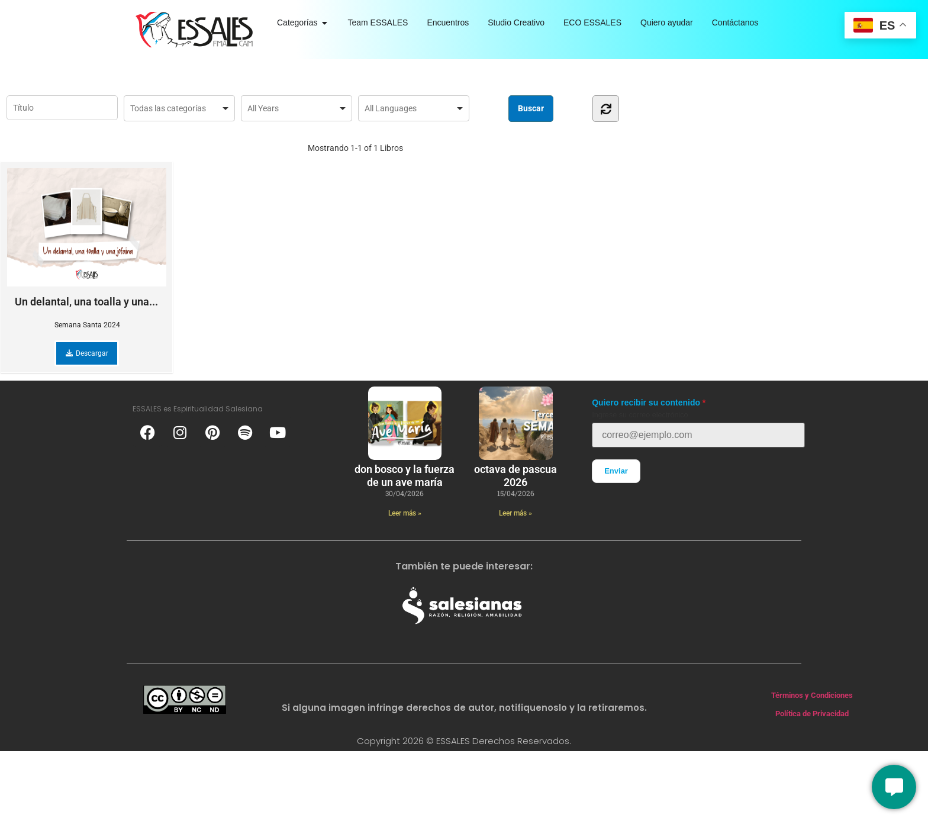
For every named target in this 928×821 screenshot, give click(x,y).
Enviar (616, 470)
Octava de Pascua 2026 (515, 475)
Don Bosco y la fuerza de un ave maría (405, 475)
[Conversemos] (894, 787)
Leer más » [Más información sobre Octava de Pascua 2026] (515, 513)
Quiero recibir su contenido (646, 402)
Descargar (86, 353)
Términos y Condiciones (812, 695)
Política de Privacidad (812, 713)
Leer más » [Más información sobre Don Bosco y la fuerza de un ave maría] (404, 513)
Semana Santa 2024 (87, 325)
